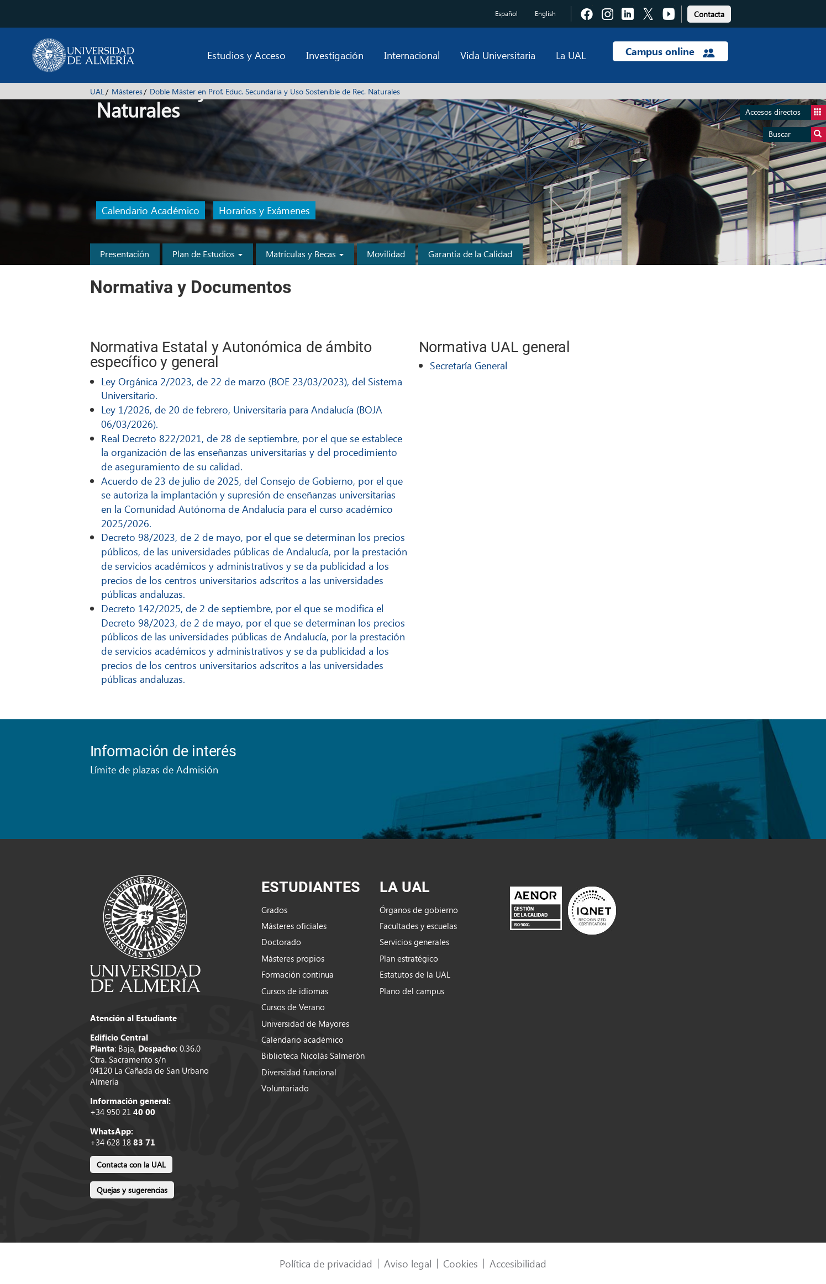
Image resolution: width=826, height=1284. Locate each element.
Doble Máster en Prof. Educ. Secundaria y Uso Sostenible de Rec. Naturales (275, 91)
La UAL (571, 55)
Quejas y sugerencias (132, 1190)
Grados (274, 909)
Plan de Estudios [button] (207, 253)
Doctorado (281, 941)
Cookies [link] (460, 1263)
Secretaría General (468, 365)
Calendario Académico (150, 210)
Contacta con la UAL (131, 1164)
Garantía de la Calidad (470, 253)
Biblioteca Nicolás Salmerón (313, 1055)
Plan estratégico (409, 958)
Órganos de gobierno (419, 909)
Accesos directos (785, 112)
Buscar (797, 134)
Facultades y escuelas (418, 925)
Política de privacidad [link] (326, 1263)
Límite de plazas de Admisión (154, 769)
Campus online (669, 51)
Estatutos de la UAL (415, 974)
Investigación (335, 55)
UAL (97, 91)
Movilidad (386, 253)
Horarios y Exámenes (264, 210)
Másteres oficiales (294, 925)
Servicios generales (414, 941)
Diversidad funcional (298, 1072)
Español (506, 13)
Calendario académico (302, 1039)
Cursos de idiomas (294, 990)
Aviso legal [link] (408, 1263)
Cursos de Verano (293, 1006)
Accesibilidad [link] (518, 1263)
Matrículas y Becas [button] (305, 253)
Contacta (709, 14)
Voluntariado (285, 1088)
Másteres (127, 91)
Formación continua (297, 974)
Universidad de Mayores (305, 1023)
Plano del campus (412, 990)
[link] (709, 12)
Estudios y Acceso (246, 55)
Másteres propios (292, 958)
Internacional (412, 55)
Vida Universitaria (497, 55)
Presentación (124, 253)
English (545, 13)
